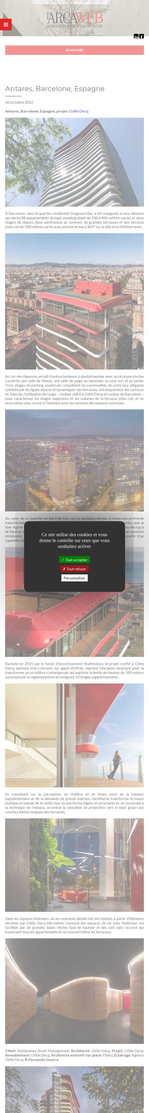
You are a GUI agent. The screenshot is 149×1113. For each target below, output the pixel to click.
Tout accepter (74, 559)
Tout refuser (74, 569)
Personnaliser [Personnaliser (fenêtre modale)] (74, 578)
